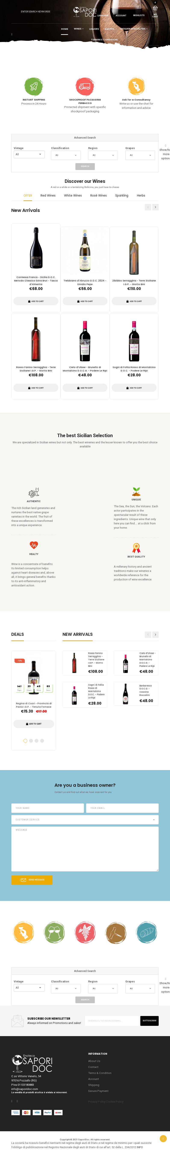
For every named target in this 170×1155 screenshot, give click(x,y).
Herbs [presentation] (141, 196)
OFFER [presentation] (27, 196)
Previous (148, 209)
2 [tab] (31, 741)
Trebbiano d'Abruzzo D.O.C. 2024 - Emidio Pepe (85, 282)
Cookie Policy (114, 1101)
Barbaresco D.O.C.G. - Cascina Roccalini (145, 690)
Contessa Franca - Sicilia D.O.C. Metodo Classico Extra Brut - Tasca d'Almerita (36, 281)
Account (93, 1079)
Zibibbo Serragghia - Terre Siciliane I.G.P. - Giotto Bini (134, 282)
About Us (94, 1061)
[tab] (27, 197)
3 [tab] (36, 741)
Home (64, 29)
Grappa (109, 29)
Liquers (94, 29)
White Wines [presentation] (73, 196)
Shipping (93, 1085)
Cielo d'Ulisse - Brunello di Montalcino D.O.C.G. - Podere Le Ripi (85, 369)
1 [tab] (25, 741)
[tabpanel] (33, 701)
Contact (93, 1067)
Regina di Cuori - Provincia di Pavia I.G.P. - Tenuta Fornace (34, 705)
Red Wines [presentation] (48, 196)
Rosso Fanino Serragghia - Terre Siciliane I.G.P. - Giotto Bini (36, 369)
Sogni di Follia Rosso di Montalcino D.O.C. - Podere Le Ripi (134, 369)
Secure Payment (98, 1091)
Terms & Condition (99, 1073)
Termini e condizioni (104, 39)
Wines (77, 29)
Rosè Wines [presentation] (98, 196)
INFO (140, 1147)
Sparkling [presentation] (121, 196)
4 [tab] (42, 741)
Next (155, 209)
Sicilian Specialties (132, 29)
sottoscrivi (149, 1021)
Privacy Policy (97, 1101)
